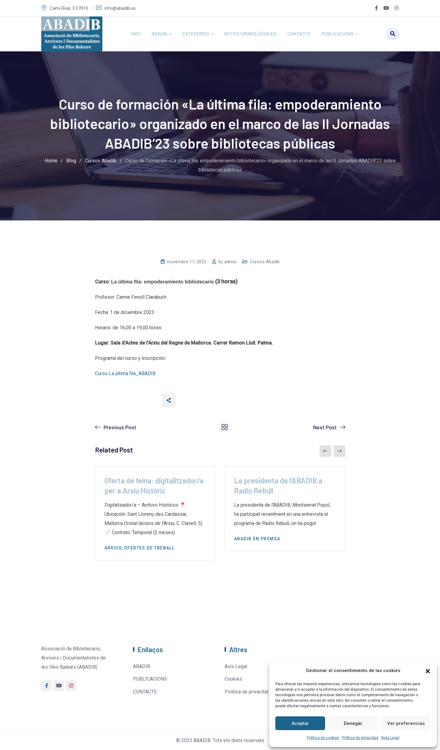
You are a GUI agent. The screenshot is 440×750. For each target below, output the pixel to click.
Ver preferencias (406, 723)
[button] (428, 670)
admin (230, 261)
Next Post (325, 427)
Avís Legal (236, 666)
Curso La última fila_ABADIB (125, 373)
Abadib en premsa (257, 538)
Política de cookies (323, 738)
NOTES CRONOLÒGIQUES (250, 33)
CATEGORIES (196, 33)
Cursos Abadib (265, 261)
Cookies (233, 679)
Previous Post (120, 427)
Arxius (113, 547)
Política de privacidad (360, 738)
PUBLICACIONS (337, 33)
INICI (136, 33)
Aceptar (300, 723)
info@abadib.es (120, 8)
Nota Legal (390, 738)
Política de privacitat (246, 692)
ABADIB (159, 33)
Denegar (353, 723)
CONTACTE (299, 33)
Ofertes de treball (149, 547)
